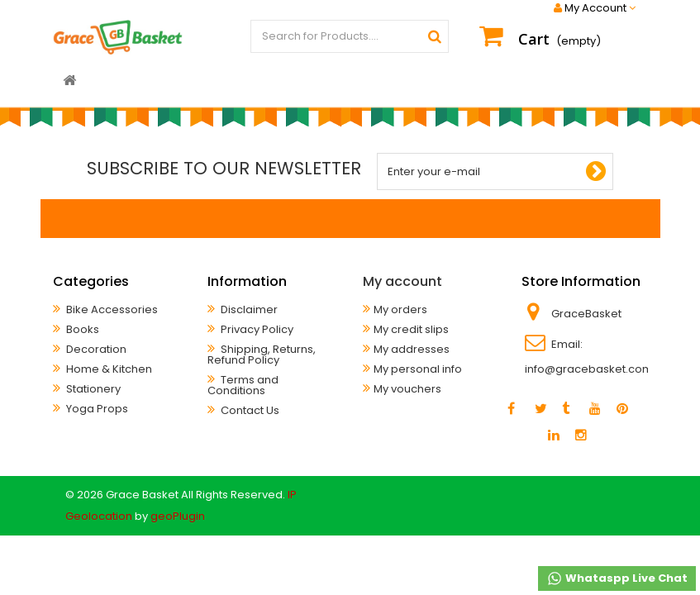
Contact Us (248, 410)
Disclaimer (248, 309)
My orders (400, 309)
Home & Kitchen (108, 369)
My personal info (418, 369)
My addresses (412, 349)
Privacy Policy (255, 329)
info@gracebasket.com (589, 369)
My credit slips (411, 329)
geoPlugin (177, 516)
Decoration (95, 349)
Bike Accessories (111, 309)
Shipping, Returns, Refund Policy (261, 354)
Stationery (92, 389)
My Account (595, 8)
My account (402, 281)
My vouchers (407, 389)
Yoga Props (96, 408)
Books (81, 329)
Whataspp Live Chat (617, 578)
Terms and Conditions (243, 385)
